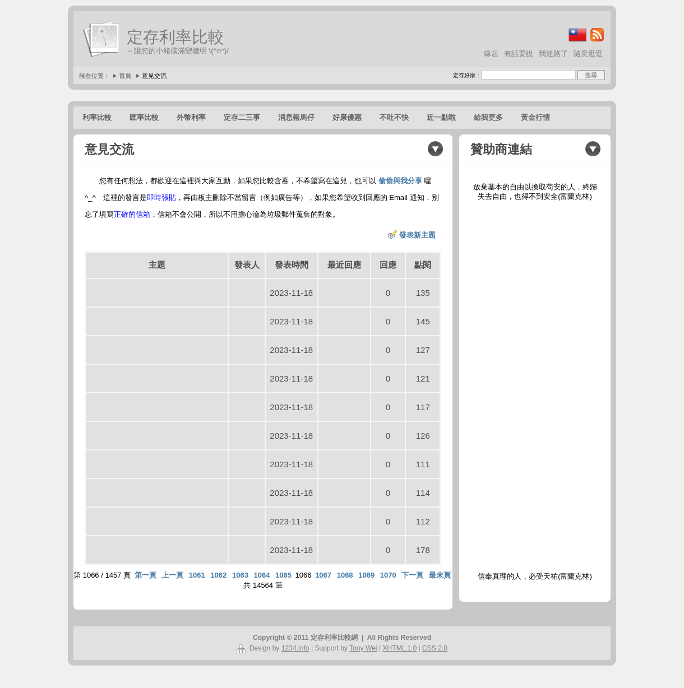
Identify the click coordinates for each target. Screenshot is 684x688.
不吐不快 (394, 117)
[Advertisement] (535, 387)
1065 (283, 575)
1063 (240, 575)
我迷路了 (553, 53)
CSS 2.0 (434, 648)
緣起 (491, 53)
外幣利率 (191, 117)
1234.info (295, 648)
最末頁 (440, 575)
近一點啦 (441, 117)
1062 (218, 575)
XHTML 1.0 (399, 648)
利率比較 (97, 117)
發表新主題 (417, 235)
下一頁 (412, 575)
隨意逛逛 (588, 53)
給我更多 (488, 117)
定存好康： (467, 75)
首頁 (125, 75)
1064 (261, 575)
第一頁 (145, 575)
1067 (323, 575)
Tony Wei (363, 648)
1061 (197, 575)
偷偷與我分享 (400, 180)
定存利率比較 (175, 37)
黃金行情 (535, 117)
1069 (366, 575)
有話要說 (518, 53)
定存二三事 (242, 117)
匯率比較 (144, 117)
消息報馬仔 (296, 117)
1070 (388, 575)
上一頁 (172, 575)
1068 (345, 575)
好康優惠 (347, 117)
